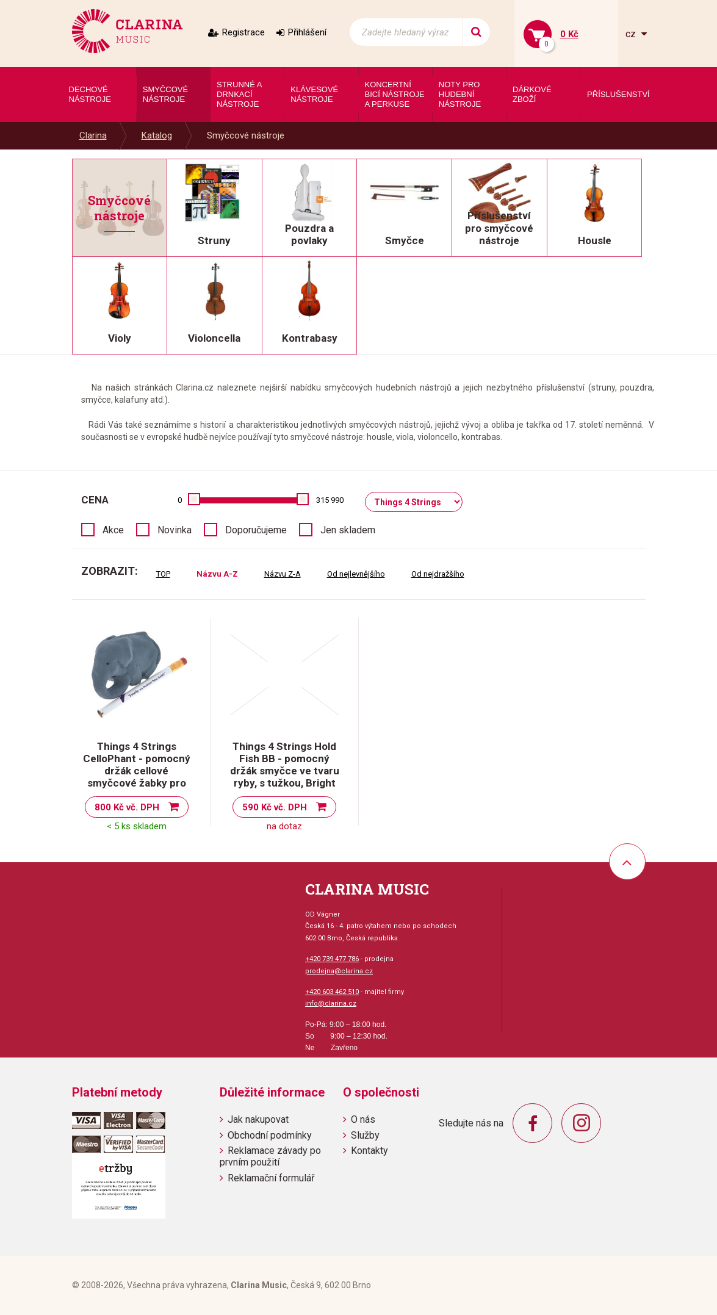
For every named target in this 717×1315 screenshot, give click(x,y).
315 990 (330, 500)
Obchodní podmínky (270, 1135)
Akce (113, 530)
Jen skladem (347, 530)
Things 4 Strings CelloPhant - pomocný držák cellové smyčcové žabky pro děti (136, 770)
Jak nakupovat (258, 1119)
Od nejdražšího (437, 573)
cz (631, 34)
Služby (365, 1135)
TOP (163, 573)
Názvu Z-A (282, 573)
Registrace (243, 32)
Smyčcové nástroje (245, 135)
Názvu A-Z (217, 573)
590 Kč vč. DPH (274, 807)
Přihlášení (307, 32)
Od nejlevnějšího (356, 573)
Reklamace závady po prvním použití (270, 1156)
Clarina (93, 135)
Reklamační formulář (271, 1178)
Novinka (174, 530)
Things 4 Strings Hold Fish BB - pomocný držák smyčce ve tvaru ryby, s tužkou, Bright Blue (284, 770)
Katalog (157, 135)
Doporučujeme (256, 530)
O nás (363, 1119)
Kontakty (369, 1150)
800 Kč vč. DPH (127, 807)
